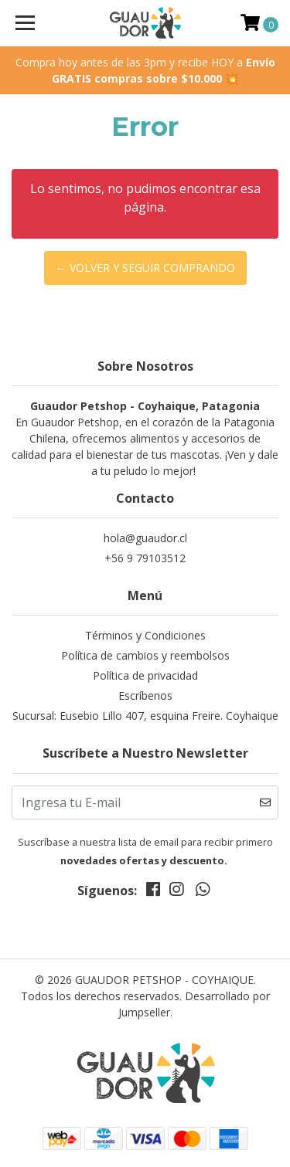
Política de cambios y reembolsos (145, 655)
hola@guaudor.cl (145, 538)
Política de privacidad (145, 675)
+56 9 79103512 (145, 558)
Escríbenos (145, 695)
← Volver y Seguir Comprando (145, 267)
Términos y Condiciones (145, 635)
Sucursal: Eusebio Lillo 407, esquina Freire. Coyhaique (145, 715)
